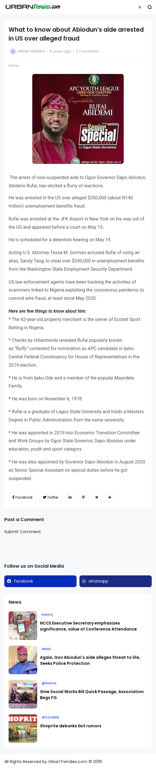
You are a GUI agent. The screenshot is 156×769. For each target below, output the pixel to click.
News (46, 648)
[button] (140, 7)
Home (14, 65)
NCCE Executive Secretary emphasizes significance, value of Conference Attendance (88, 626)
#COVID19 (50, 717)
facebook (23, 581)
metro (47, 614)
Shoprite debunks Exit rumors (70, 726)
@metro (49, 683)
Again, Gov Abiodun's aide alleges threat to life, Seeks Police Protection (90, 660)
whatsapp (98, 581)
